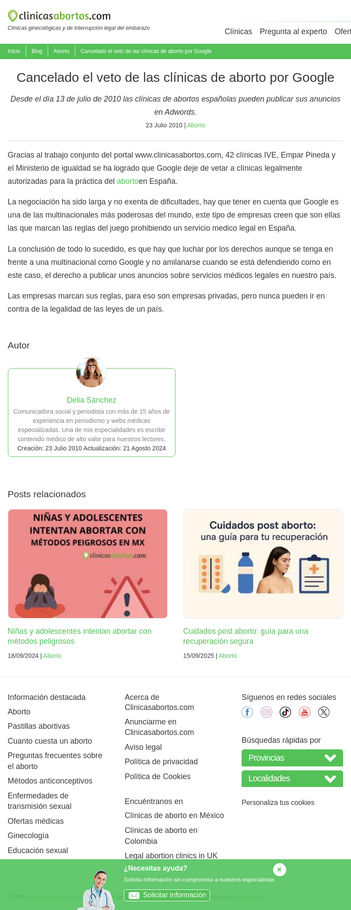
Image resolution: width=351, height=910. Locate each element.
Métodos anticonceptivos (50, 780)
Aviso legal (143, 747)
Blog (37, 51)
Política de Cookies (158, 776)
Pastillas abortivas (39, 726)
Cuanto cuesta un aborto (50, 741)
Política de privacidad (161, 761)
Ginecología (28, 835)
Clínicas (238, 31)
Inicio (14, 51)
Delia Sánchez (91, 400)
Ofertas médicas (36, 821)
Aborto (61, 51)
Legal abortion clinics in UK (171, 855)
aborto (128, 181)
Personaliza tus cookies (278, 802)
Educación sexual (38, 850)
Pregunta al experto (293, 31)
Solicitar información (165, 895)
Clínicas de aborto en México (174, 815)
